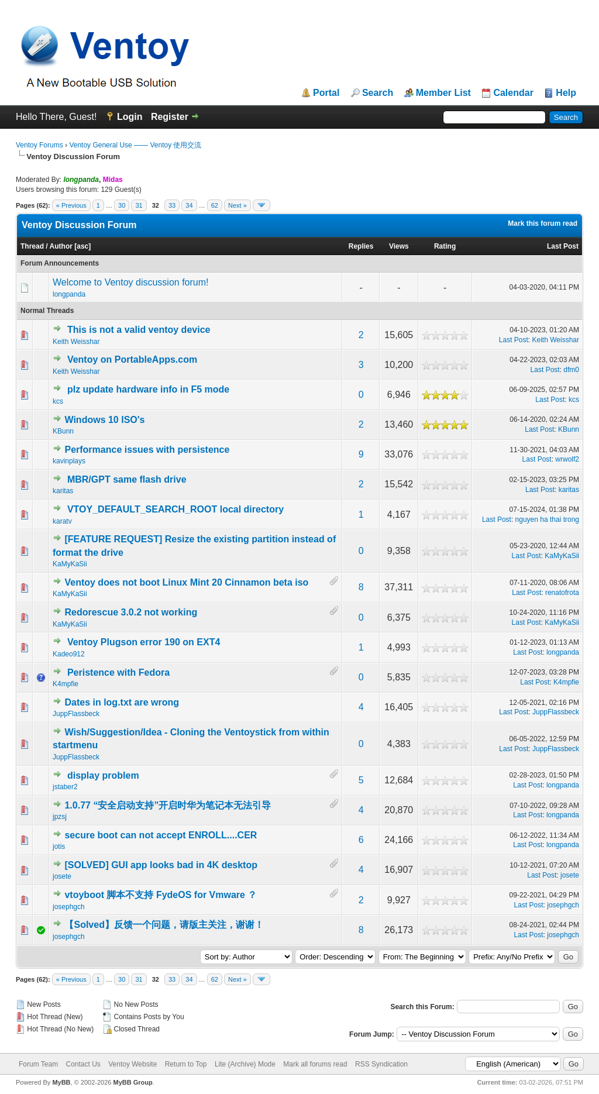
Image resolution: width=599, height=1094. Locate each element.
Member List (443, 93)
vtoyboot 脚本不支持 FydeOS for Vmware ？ (160, 895)
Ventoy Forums (39, 145)
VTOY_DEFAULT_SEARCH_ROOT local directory (175, 509)
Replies (361, 246)
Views (399, 246)
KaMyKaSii (70, 564)
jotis (59, 846)
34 (188, 205)
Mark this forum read (542, 223)
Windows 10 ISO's (104, 420)
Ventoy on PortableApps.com (132, 359)
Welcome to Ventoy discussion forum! (131, 282)
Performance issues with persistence (146, 450)
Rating (445, 246)
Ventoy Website (132, 1064)
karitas (63, 491)
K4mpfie (65, 684)
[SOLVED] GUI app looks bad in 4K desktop (160, 865)
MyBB (61, 1082)
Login (130, 117)
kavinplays (69, 461)
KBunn (63, 431)
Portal (326, 93)
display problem (103, 775)
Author (61, 246)
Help (566, 93)
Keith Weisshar (76, 342)
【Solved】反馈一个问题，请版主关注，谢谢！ (163, 925)
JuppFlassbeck (76, 714)
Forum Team (38, 1064)
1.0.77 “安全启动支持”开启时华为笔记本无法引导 (167, 805)
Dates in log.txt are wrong (121, 702)
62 (214, 205)
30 (121, 205)
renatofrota (562, 593)
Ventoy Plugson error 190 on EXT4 (143, 642)
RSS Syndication (381, 1064)
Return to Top (186, 1064)
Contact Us (83, 1064)
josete (62, 876)
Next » (237, 205)
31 (138, 205)
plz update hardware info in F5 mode (148, 389)
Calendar (513, 93)
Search (377, 93)
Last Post (563, 246)
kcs (58, 401)
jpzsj (60, 817)
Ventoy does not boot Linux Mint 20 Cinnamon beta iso (186, 582)
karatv (62, 521)
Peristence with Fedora (118, 672)
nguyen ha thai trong (547, 519)
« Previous (71, 205)
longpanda (69, 294)
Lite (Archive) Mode (245, 1064)
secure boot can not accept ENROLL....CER (160, 835)
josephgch (69, 907)
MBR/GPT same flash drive (127, 479)
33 (171, 205)
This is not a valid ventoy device (139, 330)
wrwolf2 (567, 459)
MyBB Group (132, 1082)
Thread (32, 246)
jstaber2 (65, 787)
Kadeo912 (69, 654)
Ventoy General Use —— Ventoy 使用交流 (135, 145)
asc (82, 246)
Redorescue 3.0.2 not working (130, 612)
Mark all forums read (315, 1064)
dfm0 (571, 370)
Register (169, 117)
